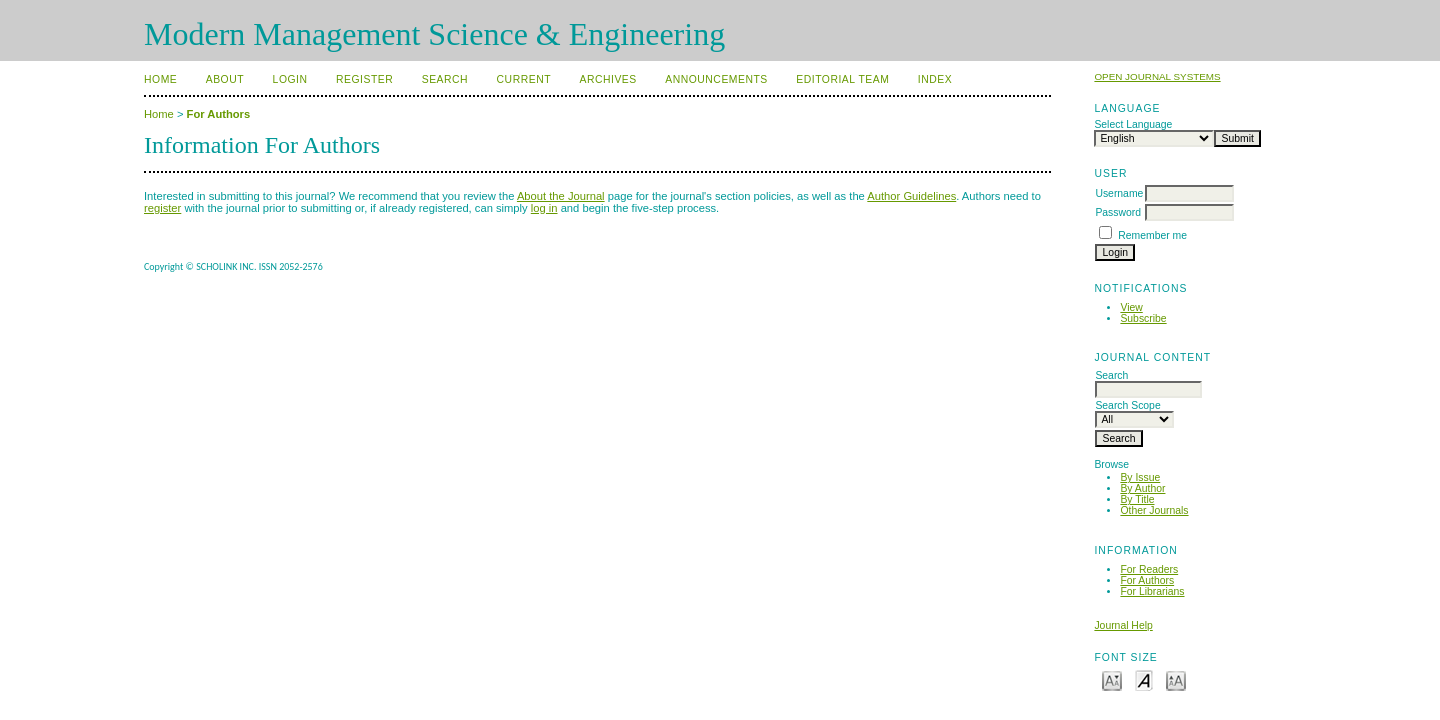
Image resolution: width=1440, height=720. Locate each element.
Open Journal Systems (1157, 76)
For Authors (1147, 580)
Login (290, 79)
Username (1119, 193)
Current (524, 79)
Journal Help (1123, 625)
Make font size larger (1176, 679)
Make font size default (1144, 679)
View (1131, 307)
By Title (1137, 499)
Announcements (716, 79)
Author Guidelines (911, 196)
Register (364, 79)
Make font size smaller (1112, 679)
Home (160, 79)
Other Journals (1154, 510)
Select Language (1133, 124)
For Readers (1149, 569)
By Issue (1140, 477)
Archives (607, 79)
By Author (1142, 488)
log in (544, 208)
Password (1118, 212)
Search (445, 79)
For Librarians (1152, 591)
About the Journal (561, 196)
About (225, 79)
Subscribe (1143, 318)
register (162, 208)
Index (935, 79)
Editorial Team (842, 79)
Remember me (1152, 235)
